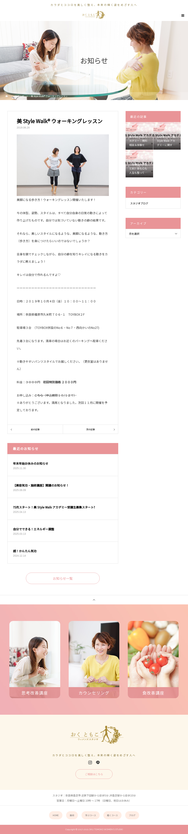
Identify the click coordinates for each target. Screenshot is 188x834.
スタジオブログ (139, 203)
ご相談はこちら (94, 774)
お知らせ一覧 (63, 578)
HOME (56, 815)
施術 (72, 815)
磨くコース (112, 815)
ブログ (132, 815)
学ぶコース (90, 815)
